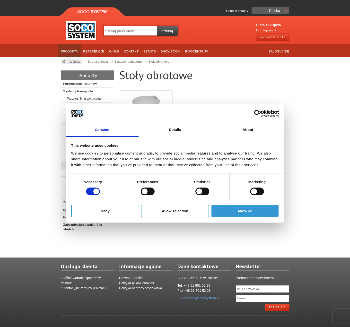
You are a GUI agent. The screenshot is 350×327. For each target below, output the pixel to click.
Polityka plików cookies (136, 283)
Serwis (149, 51)
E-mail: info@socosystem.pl (198, 298)
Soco (92, 11)
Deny (105, 211)
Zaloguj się (279, 51)
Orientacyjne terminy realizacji (83, 288)
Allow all (244, 211)
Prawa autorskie (131, 278)
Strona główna (98, 61)
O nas (114, 51)
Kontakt (131, 51)
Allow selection (175, 211)
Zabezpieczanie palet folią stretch (82, 227)
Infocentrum (197, 51)
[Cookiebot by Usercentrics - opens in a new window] (257, 113)
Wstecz (73, 61)
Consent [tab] (102, 130)
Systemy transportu (78, 91)
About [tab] (248, 130)
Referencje (93, 51)
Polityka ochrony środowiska (140, 288)
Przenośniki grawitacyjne (84, 98)
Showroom (170, 51)
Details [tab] (175, 130)
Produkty (69, 51)
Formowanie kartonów (80, 84)
